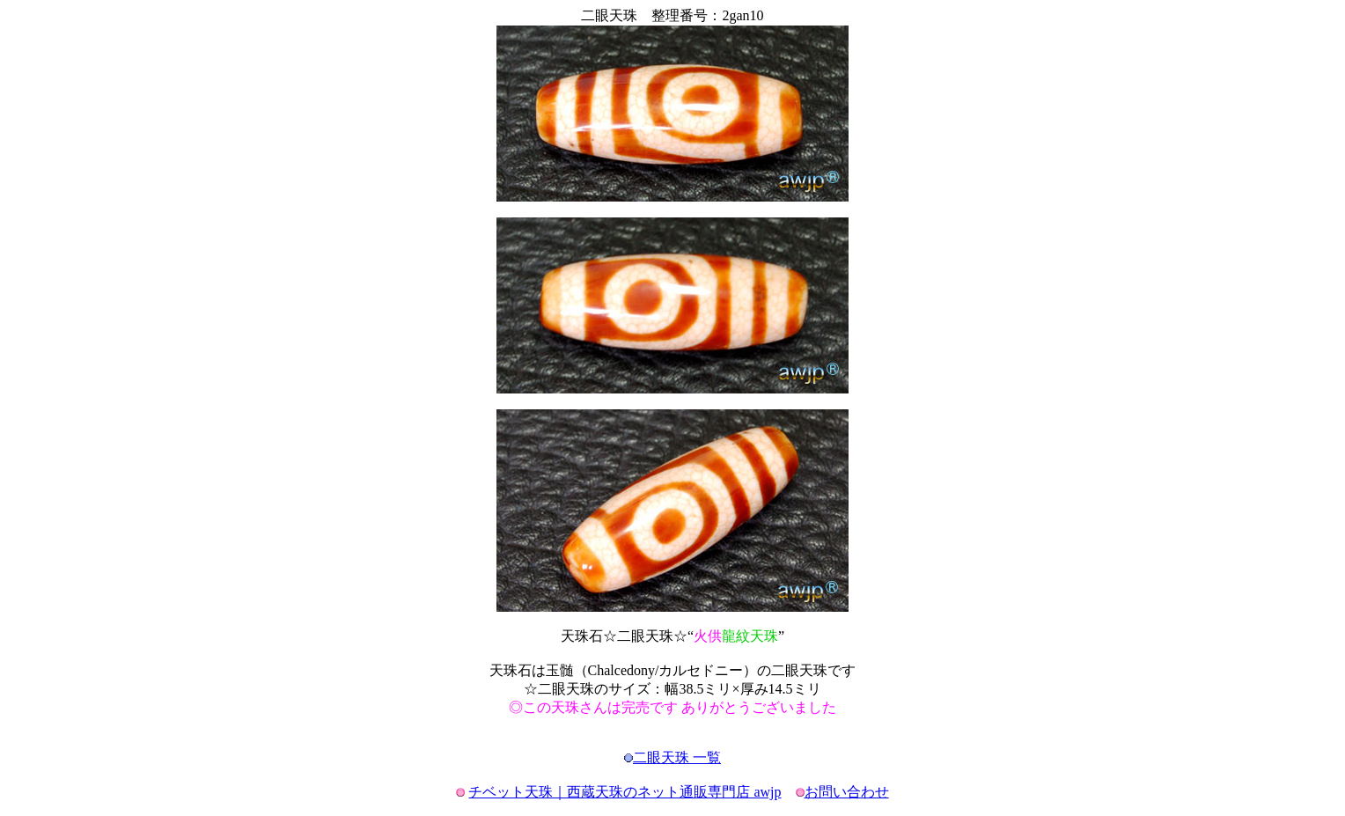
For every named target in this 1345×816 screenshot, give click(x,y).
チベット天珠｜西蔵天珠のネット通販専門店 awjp (624, 791)
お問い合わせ (847, 791)
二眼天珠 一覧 (677, 757)
